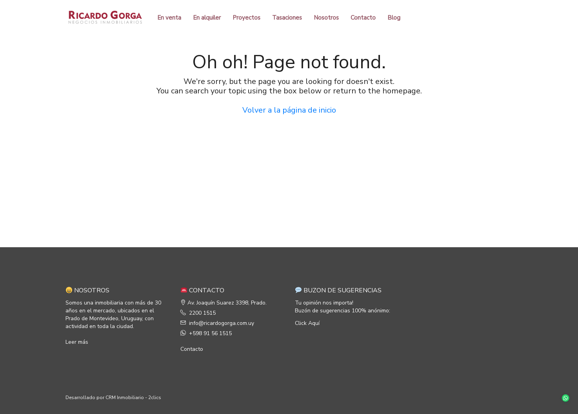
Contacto (363, 18)
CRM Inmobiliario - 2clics (133, 397)
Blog (393, 18)
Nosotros (326, 18)
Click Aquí (307, 323)
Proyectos (246, 18)
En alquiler (207, 18)
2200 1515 (202, 313)
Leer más (76, 342)
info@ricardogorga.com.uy (221, 323)
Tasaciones (287, 18)
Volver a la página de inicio (289, 110)
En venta (169, 18)
